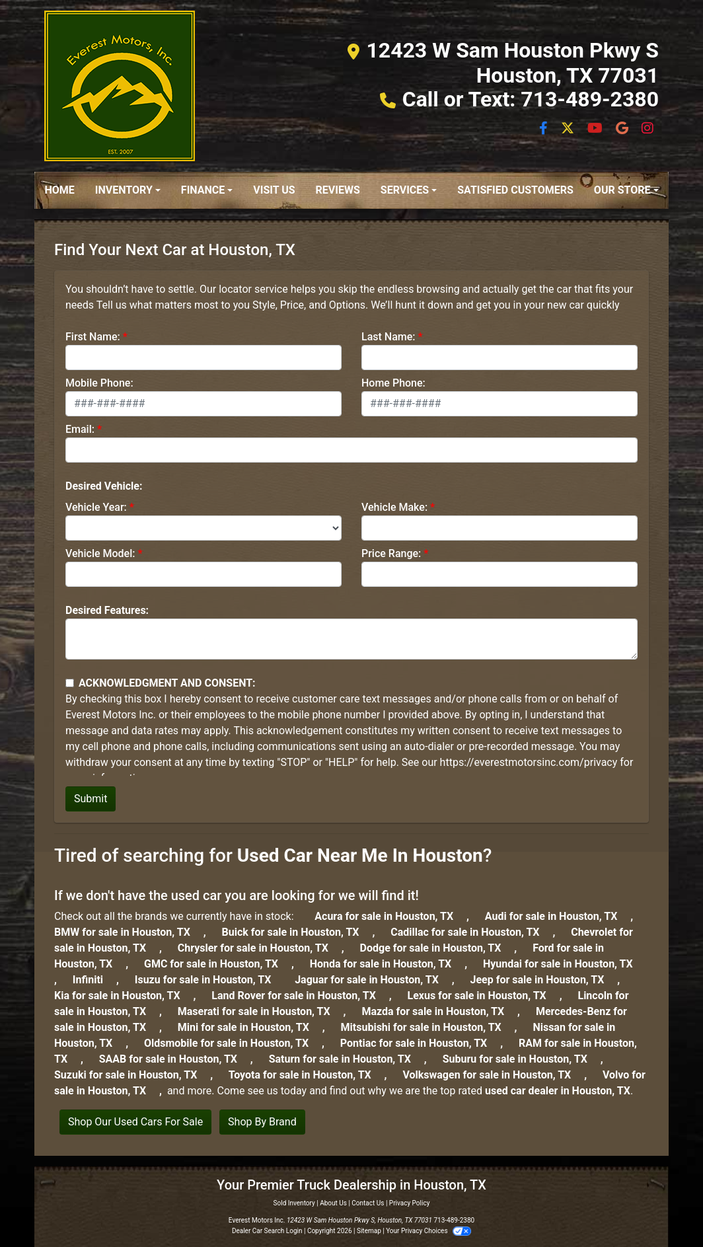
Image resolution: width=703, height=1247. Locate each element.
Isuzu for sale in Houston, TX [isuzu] (210, 979)
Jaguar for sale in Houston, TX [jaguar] (373, 979)
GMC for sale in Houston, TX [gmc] (217, 964)
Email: (79, 429)
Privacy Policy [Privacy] (409, 1203)
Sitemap (369, 1230)
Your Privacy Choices (428, 1230)
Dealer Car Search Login (267, 1230)
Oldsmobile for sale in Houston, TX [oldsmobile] (233, 1043)
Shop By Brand (262, 1121)
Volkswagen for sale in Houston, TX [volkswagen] (493, 1075)
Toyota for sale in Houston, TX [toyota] (307, 1075)
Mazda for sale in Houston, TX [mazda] (439, 1011)
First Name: (92, 336)
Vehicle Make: (394, 507)
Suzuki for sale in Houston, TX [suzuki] (132, 1075)
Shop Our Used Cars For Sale (135, 1121)
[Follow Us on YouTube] (596, 129)
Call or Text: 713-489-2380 (530, 99)
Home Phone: (393, 383)
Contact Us (368, 1203)
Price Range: (391, 553)
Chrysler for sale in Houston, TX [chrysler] (260, 948)
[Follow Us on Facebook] (545, 129)
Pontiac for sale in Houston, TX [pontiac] (420, 1043)
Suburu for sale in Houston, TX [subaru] (522, 1059)
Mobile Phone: (99, 383)
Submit (90, 798)
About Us (333, 1203)
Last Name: (388, 336)
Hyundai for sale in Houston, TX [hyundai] (563, 964)
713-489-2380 (453, 1220)
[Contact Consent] (69, 683)
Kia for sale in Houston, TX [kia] (124, 995)
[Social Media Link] (623, 129)
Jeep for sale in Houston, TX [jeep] (544, 979)
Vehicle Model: (100, 553)
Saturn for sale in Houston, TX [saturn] (346, 1059)
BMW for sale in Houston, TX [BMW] (129, 932)
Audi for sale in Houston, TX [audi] (557, 916)
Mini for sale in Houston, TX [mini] (250, 1027)
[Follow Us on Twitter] (569, 129)
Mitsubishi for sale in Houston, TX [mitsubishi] (428, 1027)
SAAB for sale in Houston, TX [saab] (174, 1059)
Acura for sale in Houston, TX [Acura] (390, 916)
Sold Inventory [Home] (294, 1203)
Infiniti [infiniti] (94, 979)
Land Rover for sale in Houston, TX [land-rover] (299, 995)
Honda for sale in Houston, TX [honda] (387, 964)
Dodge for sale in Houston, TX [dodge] (437, 948)
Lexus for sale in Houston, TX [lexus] (484, 995)
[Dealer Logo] (119, 86)
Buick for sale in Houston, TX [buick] (297, 932)
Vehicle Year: (96, 507)
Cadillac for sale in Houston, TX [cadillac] (471, 932)
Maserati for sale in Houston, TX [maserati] (261, 1011)
